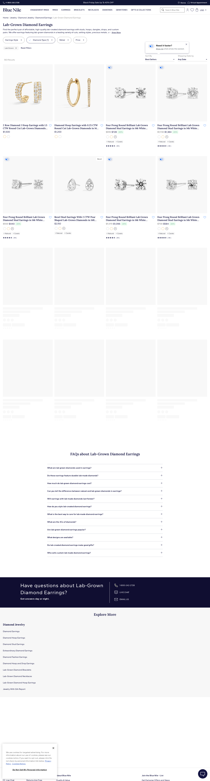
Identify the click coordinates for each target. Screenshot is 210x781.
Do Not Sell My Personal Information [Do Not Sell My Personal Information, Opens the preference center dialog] (30, 770)
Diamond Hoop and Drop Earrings (18, 663)
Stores (183, 3)
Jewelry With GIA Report (14, 689)
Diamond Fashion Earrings (15, 657)
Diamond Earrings (43, 17)
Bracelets (79, 10)
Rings (55, 10)
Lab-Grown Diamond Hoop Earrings (19, 682)
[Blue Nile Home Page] (12, 10)
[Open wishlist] (192, 10)
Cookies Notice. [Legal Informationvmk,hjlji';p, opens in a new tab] (19, 764)
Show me (159, 49)
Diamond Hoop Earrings (14, 638)
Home (5, 17)
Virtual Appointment (198, 3)
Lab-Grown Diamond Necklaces (17, 676)
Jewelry (13, 17)
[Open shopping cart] (197, 10)
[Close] (53, 748)
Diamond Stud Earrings (13, 644)
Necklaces (93, 10)
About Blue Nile (63, 775)
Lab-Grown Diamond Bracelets (17, 670)
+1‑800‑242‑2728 (12, 3)
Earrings (65, 10)
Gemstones (121, 10)
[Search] (163, 10)
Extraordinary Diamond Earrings (17, 650)
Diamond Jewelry (26, 17)
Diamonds (107, 10)
